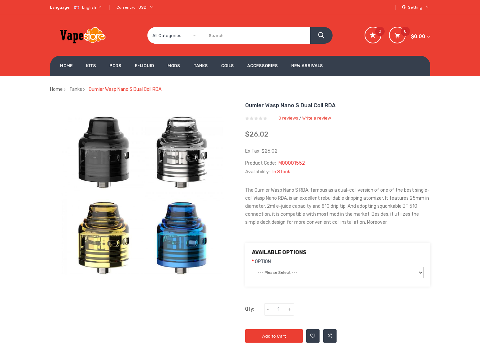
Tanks (75, 89)
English (88, 7)
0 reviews (288, 118)
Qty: (249, 309)
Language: (60, 7)
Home (56, 89)
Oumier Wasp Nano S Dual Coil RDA (125, 89)
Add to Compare (330, 336)
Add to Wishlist (312, 336)
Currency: (125, 7)
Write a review (316, 118)
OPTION (263, 262)
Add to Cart (274, 336)
